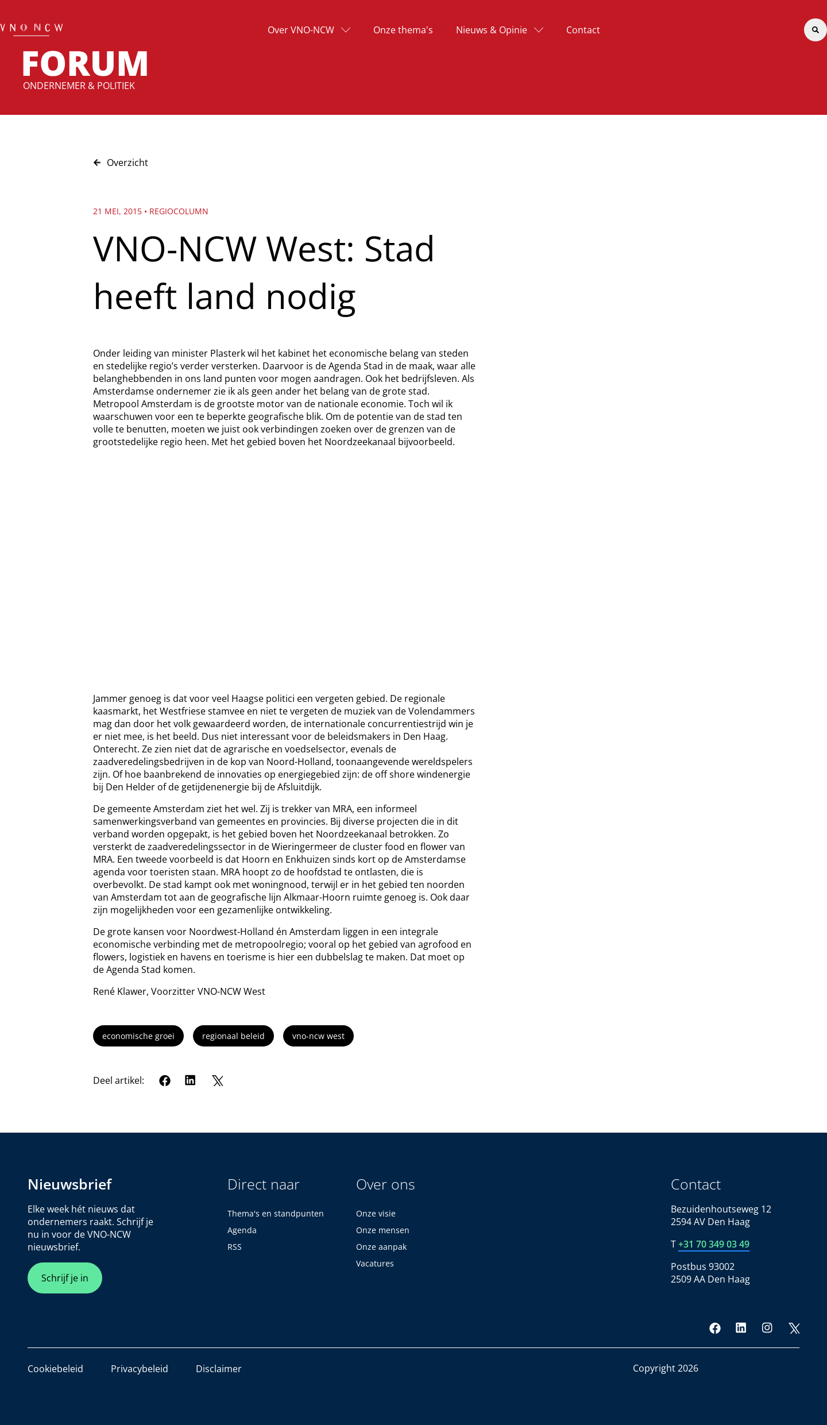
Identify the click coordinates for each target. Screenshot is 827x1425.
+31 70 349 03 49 (713, 1244)
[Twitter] (217, 1080)
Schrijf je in (64, 1278)
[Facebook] (165, 1080)
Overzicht (120, 162)
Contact (583, 30)
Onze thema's (403, 30)
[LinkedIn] (190, 1080)
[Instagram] (767, 1328)
